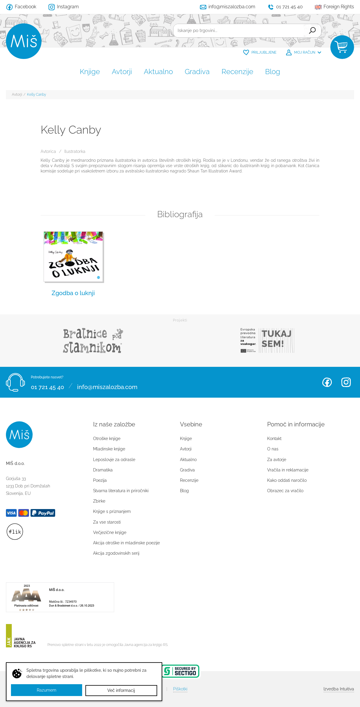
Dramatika (103, 470)
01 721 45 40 (47, 386)
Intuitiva (339, 689)
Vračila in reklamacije (287, 470)
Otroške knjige (106, 438)
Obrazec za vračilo (285, 490)
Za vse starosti (107, 522)
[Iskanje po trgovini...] (237, 31)
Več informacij (121, 690)
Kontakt (274, 438)
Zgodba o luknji (73, 293)
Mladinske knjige (109, 449)
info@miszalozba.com (107, 386)
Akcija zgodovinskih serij (116, 553)
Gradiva (197, 71)
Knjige (90, 71)
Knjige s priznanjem (112, 511)
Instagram (346, 382)
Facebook (327, 382)
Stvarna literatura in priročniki (121, 490)
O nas (272, 449)
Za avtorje (276, 459)
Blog (272, 71)
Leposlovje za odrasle (114, 459)
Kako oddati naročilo (287, 480)
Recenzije (237, 71)
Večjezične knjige (109, 532)
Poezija (100, 480)
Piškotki (180, 689)
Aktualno (158, 71)
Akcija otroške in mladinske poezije (126, 542)
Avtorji (122, 71)
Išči (311, 31)
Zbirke (99, 501)
